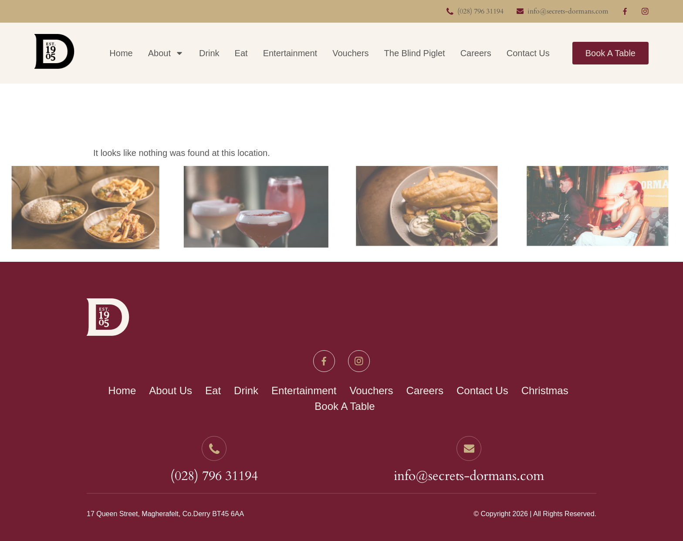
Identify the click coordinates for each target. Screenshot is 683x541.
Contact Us (528, 53)
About (166, 53)
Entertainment (290, 53)
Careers (475, 53)
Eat (241, 53)
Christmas (544, 390)
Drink (209, 53)
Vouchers (350, 53)
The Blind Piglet (414, 53)
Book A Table (610, 53)
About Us (170, 390)
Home (120, 53)
